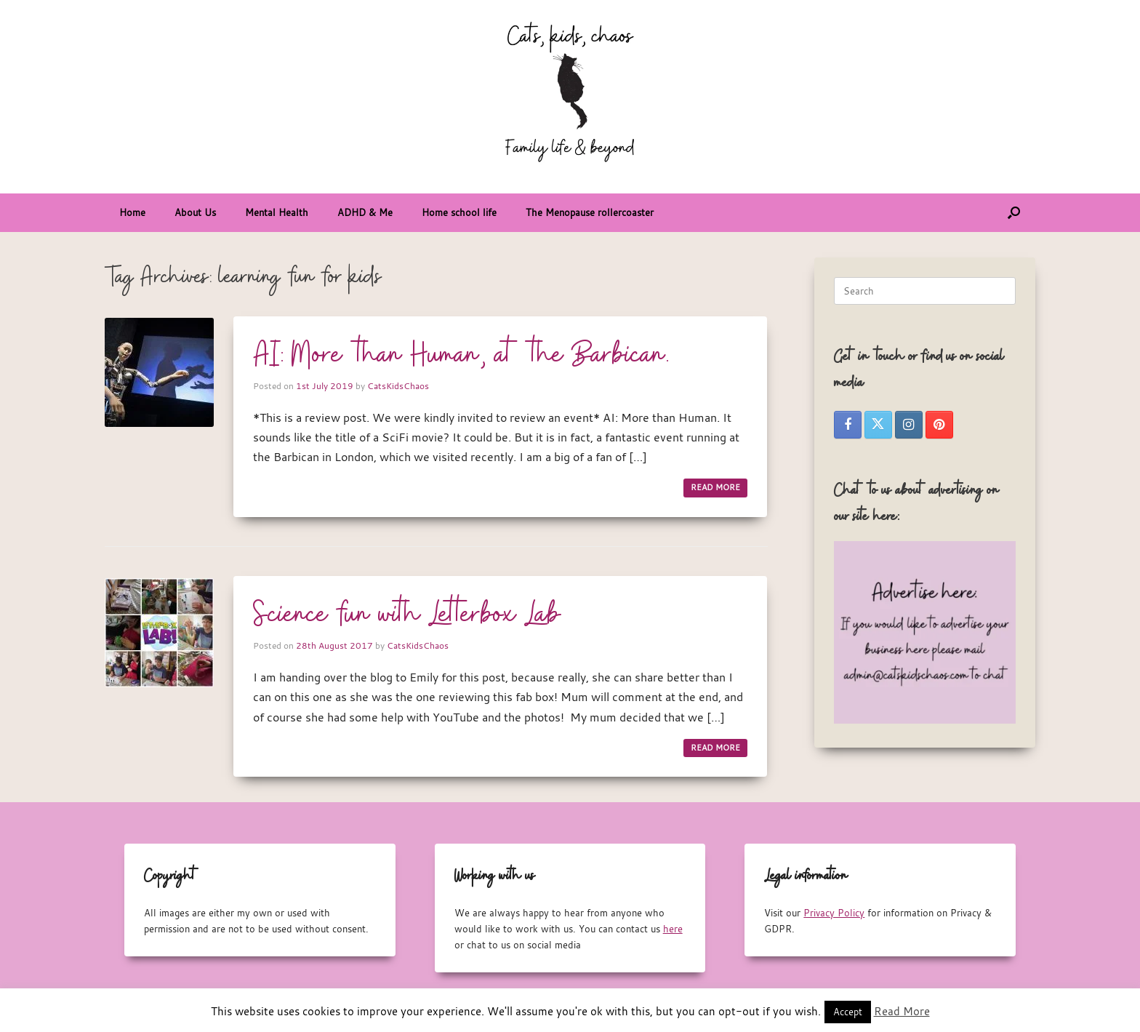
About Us (195, 212)
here (673, 928)
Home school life (459, 212)
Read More (902, 1011)
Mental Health (276, 212)
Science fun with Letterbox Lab (407, 615)
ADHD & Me (365, 212)
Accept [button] (847, 1011)
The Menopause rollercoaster (590, 212)
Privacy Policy (833, 912)
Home (132, 212)
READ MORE (715, 487)
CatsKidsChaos (398, 385)
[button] (1013, 212)
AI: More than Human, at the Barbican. (461, 355)
